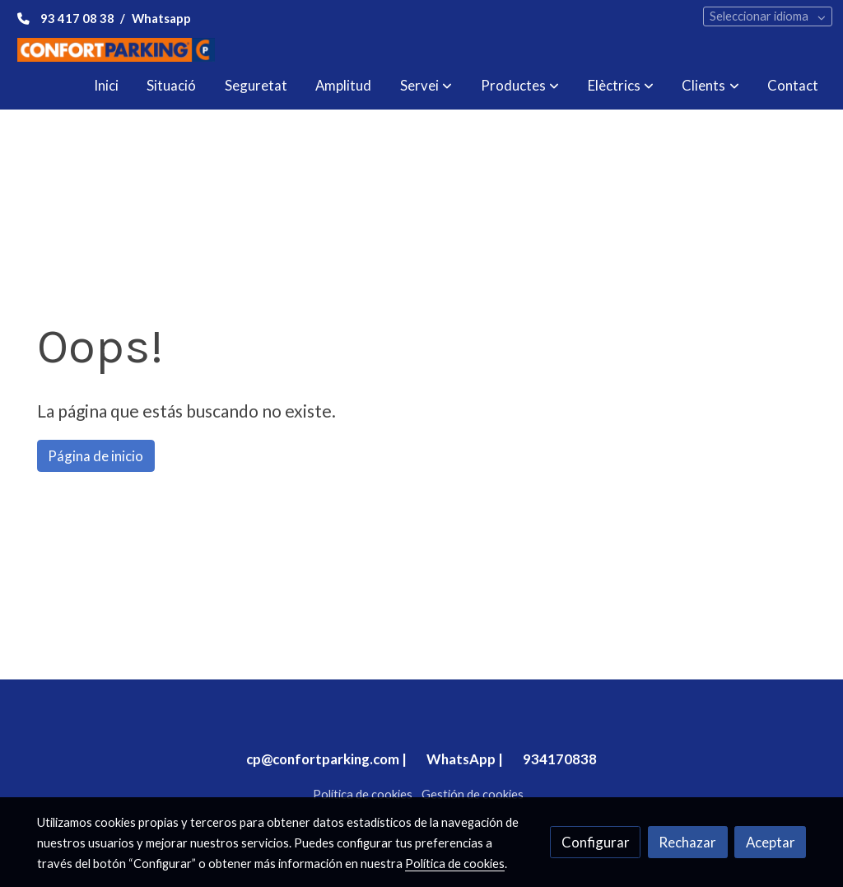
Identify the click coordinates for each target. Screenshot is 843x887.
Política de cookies (362, 794)
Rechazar (687, 842)
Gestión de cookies (473, 794)
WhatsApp (461, 759)
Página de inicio (95, 456)
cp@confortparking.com (322, 759)
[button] (426, 86)
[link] (116, 50)
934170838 (560, 759)
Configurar (595, 842)
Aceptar (770, 842)
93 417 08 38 (77, 19)
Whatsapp (161, 19)
